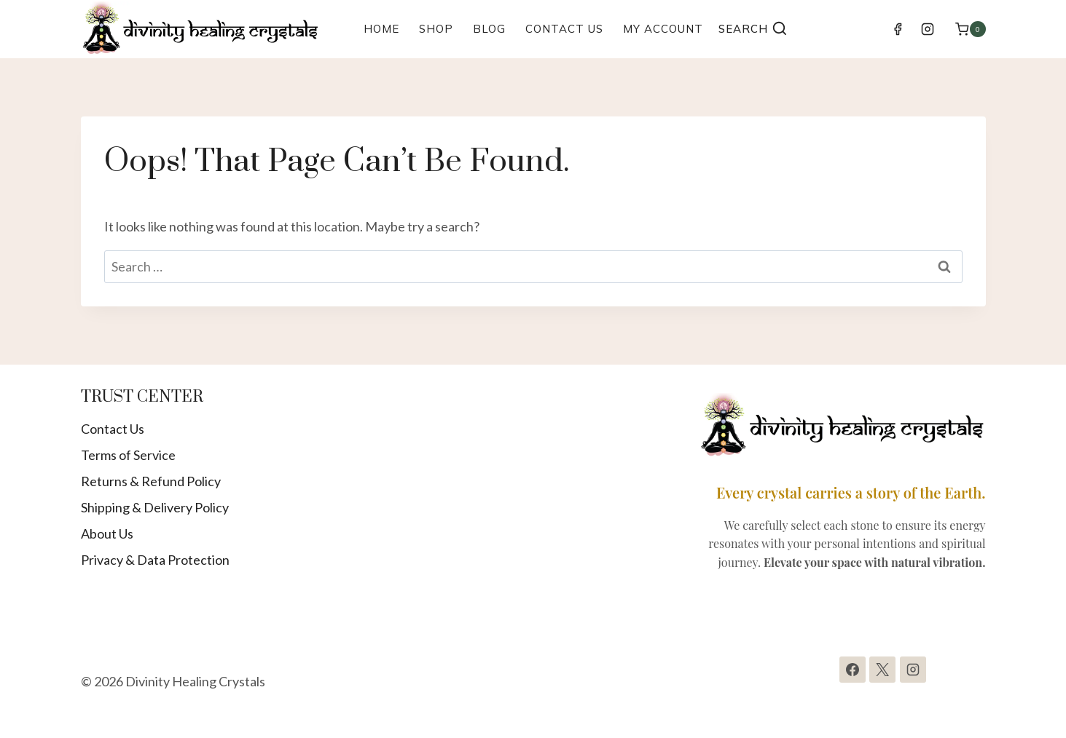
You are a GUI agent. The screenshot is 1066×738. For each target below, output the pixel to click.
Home (381, 29)
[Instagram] (927, 29)
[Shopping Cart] (970, 29)
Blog (489, 29)
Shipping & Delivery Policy (155, 507)
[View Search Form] (753, 29)
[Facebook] (898, 29)
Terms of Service (128, 455)
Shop (436, 29)
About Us (107, 533)
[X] (882, 669)
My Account (663, 29)
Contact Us (564, 29)
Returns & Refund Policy (151, 481)
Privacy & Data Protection (155, 560)
